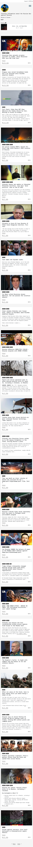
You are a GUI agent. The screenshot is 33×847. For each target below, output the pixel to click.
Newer (13, 843)
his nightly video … (22, 633)
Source (3, 60)
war (25, 705)
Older (19, 843)
